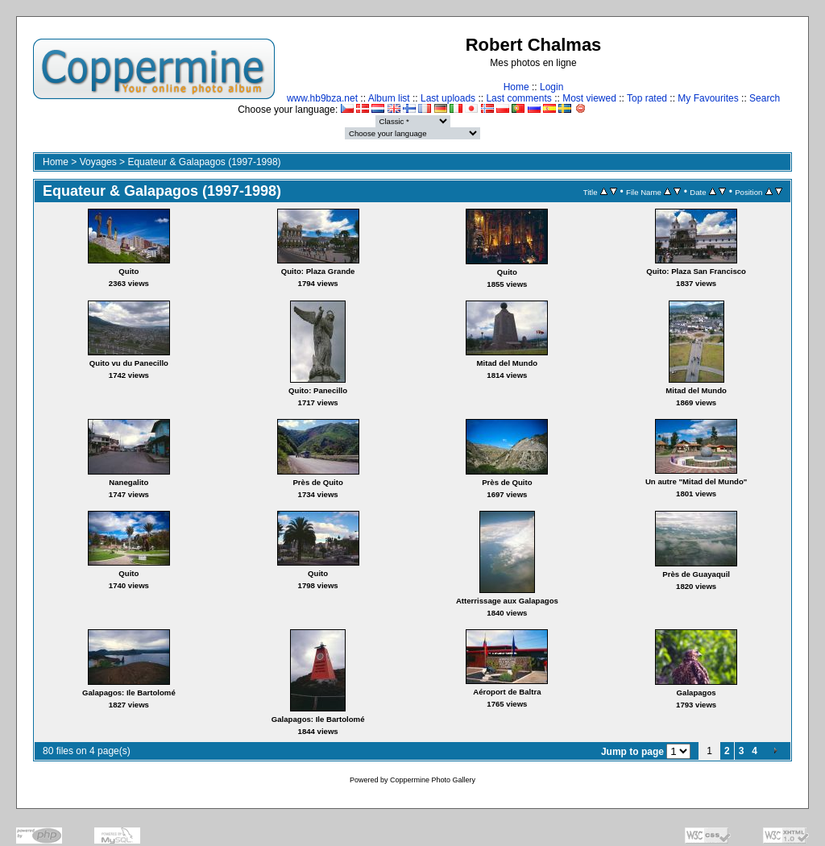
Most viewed (589, 98)
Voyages (98, 162)
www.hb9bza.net (322, 98)
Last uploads (448, 98)
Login (551, 87)
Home (516, 87)
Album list (389, 98)
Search (764, 98)
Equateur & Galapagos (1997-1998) (203, 162)
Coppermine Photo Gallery (432, 780)
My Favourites (708, 98)
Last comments (518, 98)
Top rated (647, 98)
